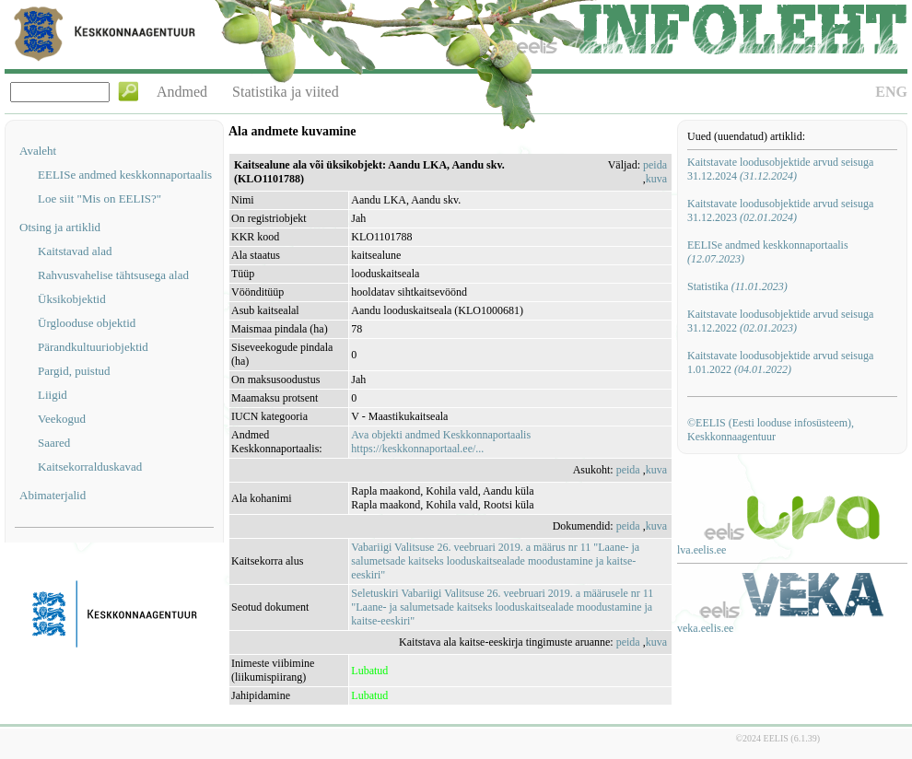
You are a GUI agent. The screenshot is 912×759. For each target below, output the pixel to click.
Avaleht (37, 151)
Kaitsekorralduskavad (90, 466)
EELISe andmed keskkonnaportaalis (125, 174)
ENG (891, 91)
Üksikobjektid (72, 299)
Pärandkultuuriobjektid (93, 347)
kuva (656, 178)
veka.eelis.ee (705, 628)
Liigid (52, 395)
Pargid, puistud (74, 371)
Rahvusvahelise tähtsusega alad (113, 275)
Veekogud (62, 419)
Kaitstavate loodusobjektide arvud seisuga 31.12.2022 (780, 321)
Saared (54, 443)
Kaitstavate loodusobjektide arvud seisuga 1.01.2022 (780, 362)
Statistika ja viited (285, 91)
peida (655, 164)
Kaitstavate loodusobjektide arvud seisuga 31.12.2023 (780, 210)
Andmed (182, 91)
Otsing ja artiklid (59, 227)
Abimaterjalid (52, 495)
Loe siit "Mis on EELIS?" (99, 198)
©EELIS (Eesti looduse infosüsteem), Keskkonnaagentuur (770, 429)
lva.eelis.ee (701, 549)
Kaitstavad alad (75, 251)
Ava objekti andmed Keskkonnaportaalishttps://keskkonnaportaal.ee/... (441, 441)
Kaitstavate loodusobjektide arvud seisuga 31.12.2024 (780, 169)
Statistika (737, 286)
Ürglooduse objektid (86, 323)
